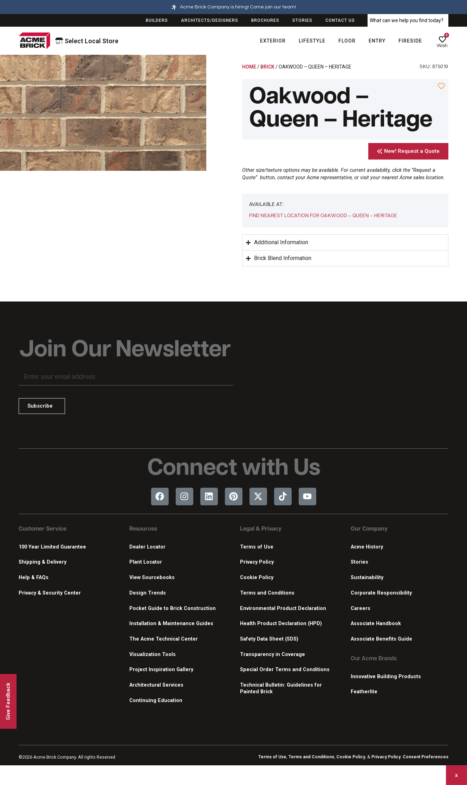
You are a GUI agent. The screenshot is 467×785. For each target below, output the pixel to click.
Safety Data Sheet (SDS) (269, 639)
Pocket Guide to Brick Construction (172, 608)
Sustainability (367, 577)
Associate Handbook (376, 624)
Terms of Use (256, 547)
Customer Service (42, 529)
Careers (360, 608)
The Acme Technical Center (163, 639)
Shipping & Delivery (42, 562)
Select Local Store (86, 41)
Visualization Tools (152, 654)
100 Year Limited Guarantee (52, 547)
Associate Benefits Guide (381, 639)
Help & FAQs (33, 577)
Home (249, 67)
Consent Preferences (425, 756)
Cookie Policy (256, 577)
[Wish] (442, 39)
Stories (359, 562)
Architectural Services (156, 685)
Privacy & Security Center (50, 593)
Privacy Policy (257, 562)
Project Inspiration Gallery (161, 670)
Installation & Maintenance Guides (171, 624)
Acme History (367, 547)
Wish (442, 45)
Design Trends (147, 593)
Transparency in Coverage (272, 654)
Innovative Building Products (386, 677)
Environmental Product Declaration (283, 608)
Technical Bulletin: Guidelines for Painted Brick (281, 688)
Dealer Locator (147, 547)
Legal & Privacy (260, 529)
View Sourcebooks (152, 577)
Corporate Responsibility (381, 593)
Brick (267, 67)
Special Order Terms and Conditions (285, 670)
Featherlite (364, 692)
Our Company (369, 529)
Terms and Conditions (267, 593)
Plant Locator (145, 562)
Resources (143, 529)
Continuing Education (155, 700)
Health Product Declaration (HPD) (281, 624)
